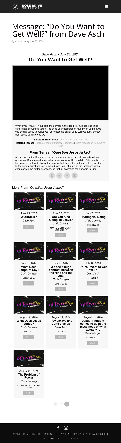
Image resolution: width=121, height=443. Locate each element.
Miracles (56, 142)
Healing (39, 142)
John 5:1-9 (66, 139)
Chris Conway (22, 41)
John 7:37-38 (80, 139)
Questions (68, 142)
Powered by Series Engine (97, 413)
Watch (28, 227)
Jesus (47, 142)
